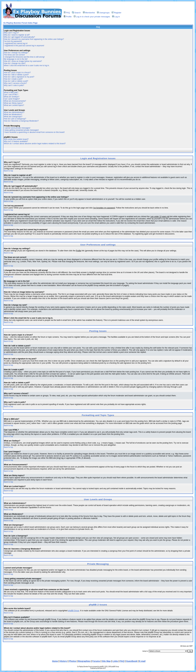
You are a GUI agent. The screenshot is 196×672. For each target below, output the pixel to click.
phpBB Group (73, 611)
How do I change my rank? (15, 63)
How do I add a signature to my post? (19, 77)
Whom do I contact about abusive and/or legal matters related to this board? (35, 143)
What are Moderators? (13, 114)
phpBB (101, 666)
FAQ (67, 12)
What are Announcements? (15, 101)
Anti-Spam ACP (101, 668)
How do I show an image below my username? (23, 61)
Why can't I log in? (11, 33)
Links (115, 661)
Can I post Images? (12, 99)
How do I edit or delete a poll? (16, 81)
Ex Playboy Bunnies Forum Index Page (21, 23)
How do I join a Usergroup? (15, 119)
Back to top (8, 171)
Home (55, 661)
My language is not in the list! (16, 59)
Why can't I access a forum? (15, 83)
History (63, 661)
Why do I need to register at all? (17, 35)
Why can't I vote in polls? (14, 85)
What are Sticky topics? (13, 103)
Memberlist (89, 12)
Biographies (84, 661)
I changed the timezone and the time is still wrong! (24, 57)
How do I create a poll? (13, 79)
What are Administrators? (14, 112)
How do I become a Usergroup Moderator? (21, 121)
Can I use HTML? (11, 95)
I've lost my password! (13, 41)
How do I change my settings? (16, 53)
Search (76, 12)
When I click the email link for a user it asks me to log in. (26, 65)
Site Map (106, 661)
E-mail (142, 661)
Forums (96, 661)
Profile (68, 16)
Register (116, 12)
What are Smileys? (11, 97)
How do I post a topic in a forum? (17, 72)
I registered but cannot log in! (16, 43)
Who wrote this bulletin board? (16, 139)
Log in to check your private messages (92, 16)
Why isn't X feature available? (16, 141)
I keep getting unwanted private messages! (21, 130)
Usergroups (103, 12)
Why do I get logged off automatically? (19, 37)
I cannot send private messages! (17, 128)
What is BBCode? (11, 92)
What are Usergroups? (13, 117)
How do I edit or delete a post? (16, 75)
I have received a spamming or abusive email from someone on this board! (34, 132)
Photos (72, 661)
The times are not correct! (14, 55)
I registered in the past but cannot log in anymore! (24, 46)
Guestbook (131, 661)
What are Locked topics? (14, 105)
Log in (116, 16)
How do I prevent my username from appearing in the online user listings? (34, 39)
